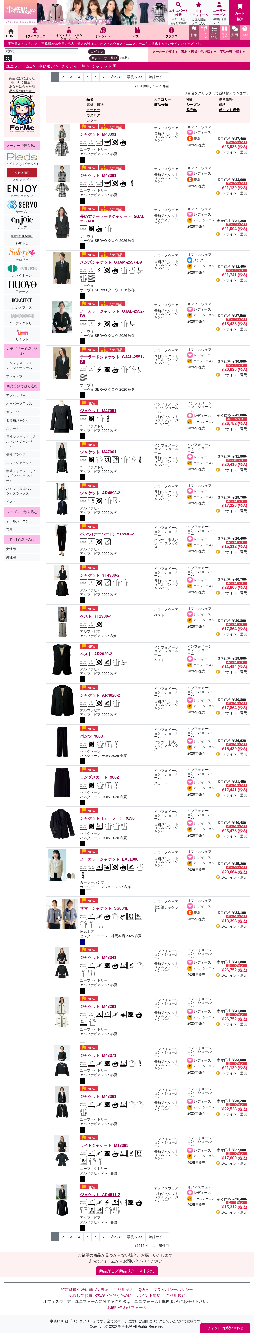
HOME (11, 33)
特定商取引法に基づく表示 (85, 1290)
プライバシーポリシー (173, 1290)
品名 (89, 99)
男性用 (11, 557)
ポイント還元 (229, 110)
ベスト (11, 502)
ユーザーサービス (219, 14)
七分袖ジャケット (19, 420)
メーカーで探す (163, 52)
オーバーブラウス (19, 403)
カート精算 (240, 12)
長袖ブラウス (16, 454)
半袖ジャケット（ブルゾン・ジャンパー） (20, 475)
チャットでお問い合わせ (225, 1328)
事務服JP (46, 66)
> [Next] (116, 77)
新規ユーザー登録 (104, 58)
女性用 (11, 549)
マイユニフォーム (199, 14)
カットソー (14, 412)
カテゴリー (162, 99)
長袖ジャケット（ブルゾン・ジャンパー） (20, 441)
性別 (189, 99)
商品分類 (161, 105)
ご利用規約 (176, 1295)
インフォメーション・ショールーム (19, 365)
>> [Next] (134, 77)
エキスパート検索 (178, 14)
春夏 (9, 529)
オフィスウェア (17, 376)
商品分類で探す (231, 52)
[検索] (41, 51)
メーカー (93, 110)
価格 (222, 105)
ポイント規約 (149, 1295)
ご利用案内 (123, 1290)
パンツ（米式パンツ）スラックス (19, 491)
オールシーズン (17, 521)
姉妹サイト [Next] (157, 77)
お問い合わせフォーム (127, 1307)
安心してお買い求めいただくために (100, 1295)
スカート (12, 428)
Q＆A (143, 1290)
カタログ (93, 115)
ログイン (96, 52)
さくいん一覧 (73, 66)
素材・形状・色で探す (197, 52)
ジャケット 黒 (104, 66)
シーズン (193, 105)
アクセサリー (16, 395)
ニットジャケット (19, 463)
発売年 (191, 110)
